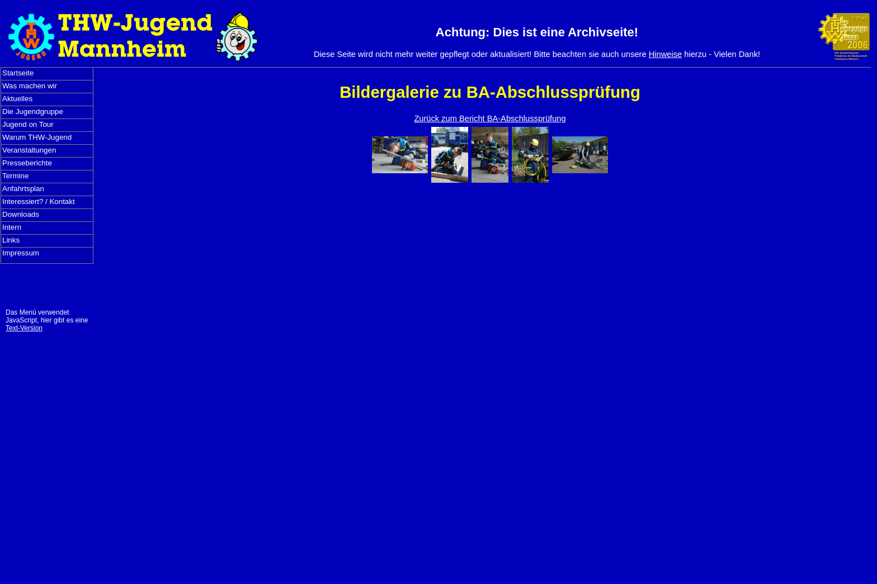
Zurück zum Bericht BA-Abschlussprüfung (489, 118)
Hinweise (665, 54)
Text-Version (24, 328)
